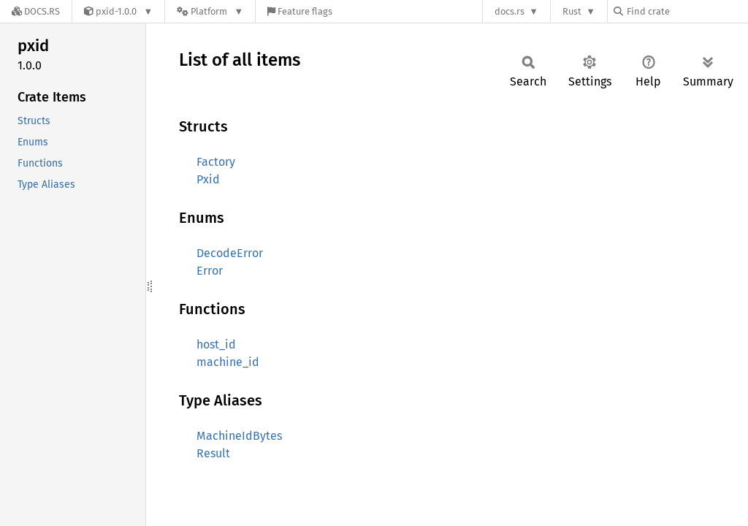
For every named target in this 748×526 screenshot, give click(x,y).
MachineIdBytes (239, 436)
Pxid (208, 179)
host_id (216, 344)
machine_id (227, 362)
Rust (571, 11)
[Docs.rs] (36, 11)
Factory (215, 162)
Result (213, 453)
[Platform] (210, 11)
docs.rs (509, 11)
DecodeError (229, 253)
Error (209, 271)
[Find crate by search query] (686, 11)
